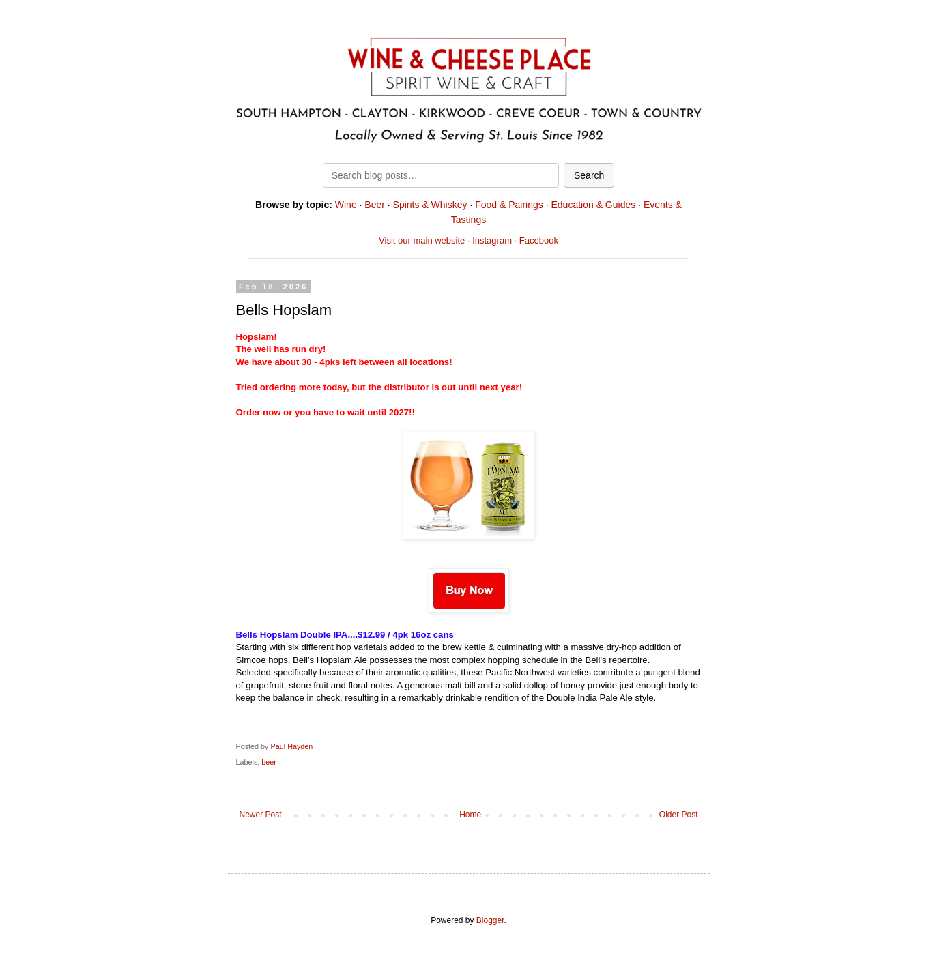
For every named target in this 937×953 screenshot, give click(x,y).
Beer (374, 204)
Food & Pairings (509, 204)
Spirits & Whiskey (430, 204)
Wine (346, 204)
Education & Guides (593, 204)
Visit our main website (422, 240)
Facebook (538, 240)
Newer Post (261, 814)
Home (470, 814)
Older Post (678, 814)
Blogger (490, 920)
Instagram (492, 240)
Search (589, 175)
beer (268, 762)
